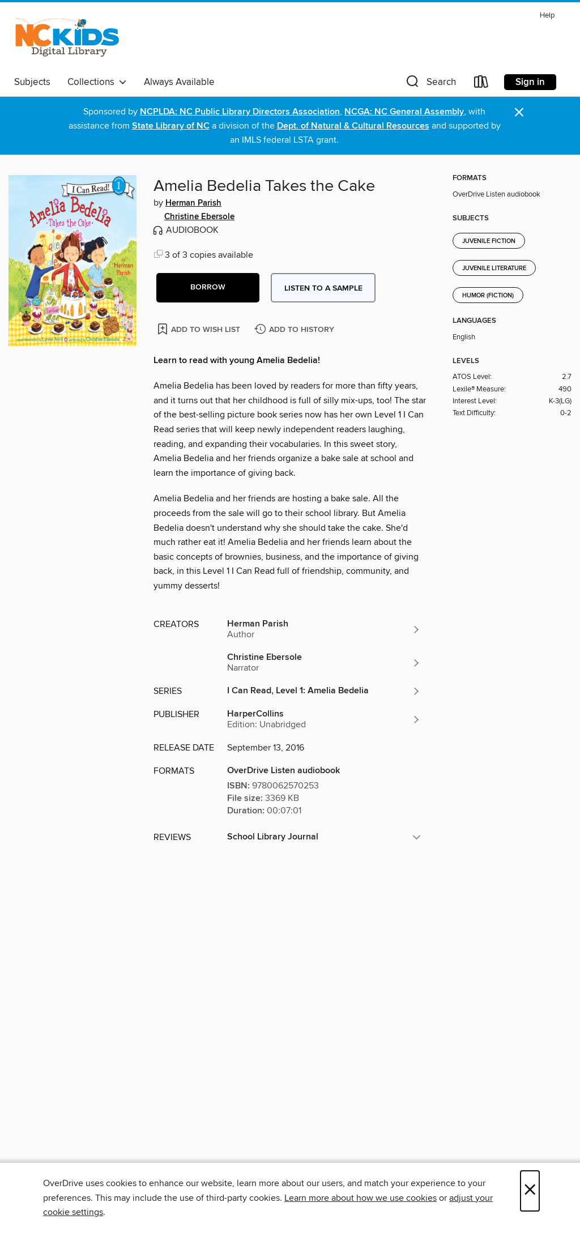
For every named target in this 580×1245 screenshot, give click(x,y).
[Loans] (481, 84)
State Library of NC (171, 126)
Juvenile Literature (494, 268)
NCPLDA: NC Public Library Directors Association (240, 112)
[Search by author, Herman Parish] (324, 629)
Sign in (530, 82)
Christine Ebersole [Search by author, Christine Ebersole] (199, 217)
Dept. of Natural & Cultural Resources (353, 126)
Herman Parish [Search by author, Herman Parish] (193, 203)
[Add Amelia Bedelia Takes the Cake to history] (295, 330)
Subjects (32, 82)
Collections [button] (97, 82)
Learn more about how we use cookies (360, 1198)
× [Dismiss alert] (519, 112)
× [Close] (530, 1190)
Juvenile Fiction (488, 241)
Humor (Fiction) (488, 296)
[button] (429, 84)
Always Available (179, 82)
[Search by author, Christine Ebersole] (324, 662)
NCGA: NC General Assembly (404, 112)
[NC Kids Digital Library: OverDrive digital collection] (67, 39)
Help (547, 15)
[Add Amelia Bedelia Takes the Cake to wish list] (199, 329)
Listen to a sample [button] (323, 288)
